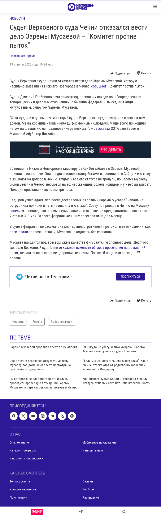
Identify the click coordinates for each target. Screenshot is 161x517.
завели (15, 210)
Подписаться (130, 276)
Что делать (111, 150)
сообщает (98, 86)
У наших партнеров (23, 489)
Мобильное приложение (99, 442)
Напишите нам (92, 450)
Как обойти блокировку (26, 458)
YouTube (88, 489)
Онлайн (87, 481)
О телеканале (19, 442)
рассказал (102, 128)
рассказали (19, 232)
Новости (17, 18)
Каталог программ (23, 450)
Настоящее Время (22, 56)
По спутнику (18, 497)
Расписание (90, 497)
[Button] (120, 73)
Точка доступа (20, 481)
